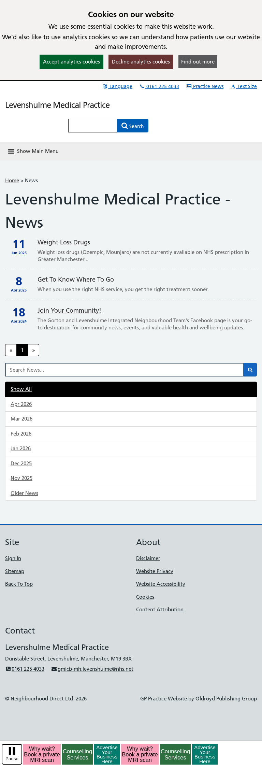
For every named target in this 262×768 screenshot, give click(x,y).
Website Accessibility (160, 584)
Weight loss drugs (64, 242)
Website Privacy (154, 571)
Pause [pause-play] (11, 758)
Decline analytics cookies (141, 61)
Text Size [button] (243, 86)
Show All (21, 389)
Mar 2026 (21, 418)
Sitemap (14, 571)
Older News (24, 493)
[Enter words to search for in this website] (92, 125)
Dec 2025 (21, 463)
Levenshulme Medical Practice (57, 105)
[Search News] (124, 369)
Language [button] (117, 86)
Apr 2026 (21, 404)
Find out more (198, 61)
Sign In (13, 558)
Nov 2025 (21, 478)
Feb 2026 (21, 433)
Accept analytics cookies (71, 61)
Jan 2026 (21, 448)
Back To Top (19, 584)
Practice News (204, 86)
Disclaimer (148, 558)
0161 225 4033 (159, 86)
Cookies (145, 597)
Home (12, 180)
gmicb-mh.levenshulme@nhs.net (92, 669)
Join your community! (69, 310)
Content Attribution (160, 609)
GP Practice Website (163, 698)
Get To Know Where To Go (76, 279)
